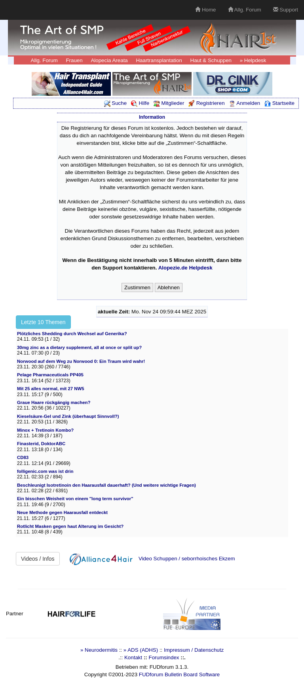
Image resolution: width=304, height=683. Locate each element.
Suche (115, 103)
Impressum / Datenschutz (194, 650)
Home (205, 10)
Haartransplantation (159, 60)
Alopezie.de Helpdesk (185, 268)
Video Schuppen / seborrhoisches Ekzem (187, 559)
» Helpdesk (253, 60)
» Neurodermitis (99, 650)
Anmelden (244, 103)
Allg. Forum (244, 10)
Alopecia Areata (109, 60)
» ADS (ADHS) (141, 650)
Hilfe (140, 103)
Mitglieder (169, 103)
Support (285, 10)
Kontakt (133, 657)
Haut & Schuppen (211, 60)
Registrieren (206, 103)
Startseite (279, 103)
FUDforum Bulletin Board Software (179, 674)
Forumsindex (163, 657)
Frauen (74, 60)
